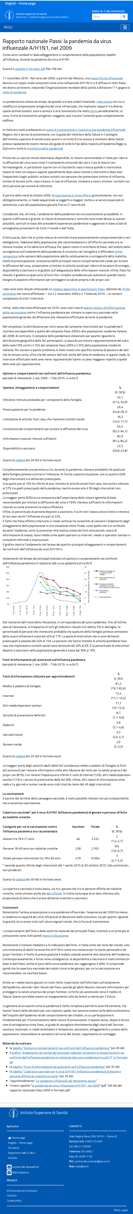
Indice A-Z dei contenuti (108, 11)
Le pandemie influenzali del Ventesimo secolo (66, 1080)
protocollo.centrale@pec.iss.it (92, 1161)
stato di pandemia (14, 92)
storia (93, 111)
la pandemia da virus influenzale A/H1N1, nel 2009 (65, 1085)
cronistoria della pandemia (44, 148)
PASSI (8, 27)
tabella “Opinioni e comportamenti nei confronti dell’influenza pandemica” (61, 1048)
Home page (16, 1138)
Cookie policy (14, 1200)
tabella (20, 460)
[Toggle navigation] (125, 27)
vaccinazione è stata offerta (73, 195)
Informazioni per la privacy (22, 1190)
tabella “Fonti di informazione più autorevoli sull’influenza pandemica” (59, 1066)
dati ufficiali (54, 893)
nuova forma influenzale (107, 78)
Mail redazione (20, 1172)
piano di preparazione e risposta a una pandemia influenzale (86, 129)
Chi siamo (13, 1148)
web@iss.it (82, 1166)
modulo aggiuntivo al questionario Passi (79, 289)
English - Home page (20, 3)
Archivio (12, 1158)
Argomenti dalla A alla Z (22, 1153)
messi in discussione (55, 935)
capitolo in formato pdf (30, 68)
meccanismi (104, 101)
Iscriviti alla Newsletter (25, 1167)
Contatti (12, 1195)
